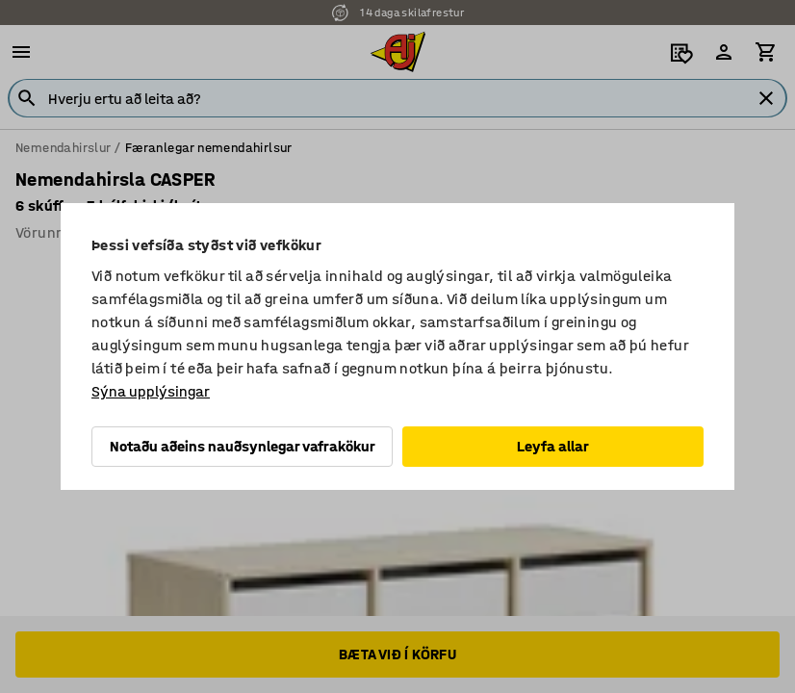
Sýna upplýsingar (150, 391)
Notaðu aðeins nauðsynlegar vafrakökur (242, 446)
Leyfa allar (553, 446)
